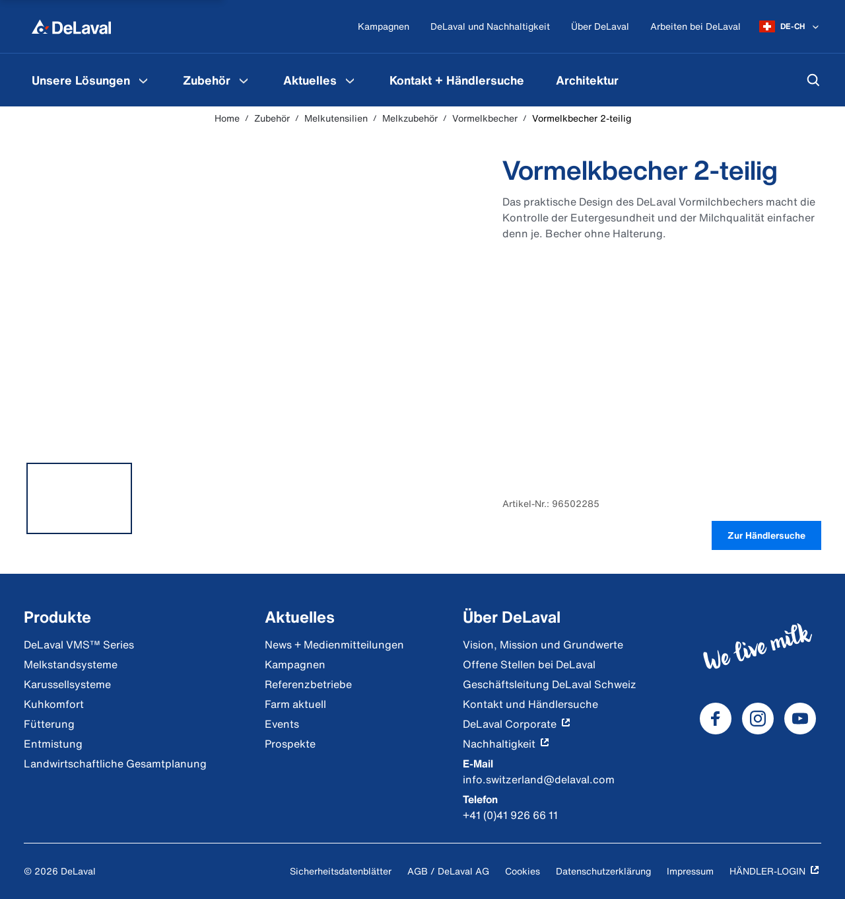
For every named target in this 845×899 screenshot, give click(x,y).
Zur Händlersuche (766, 535)
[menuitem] (91, 80)
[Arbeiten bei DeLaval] (695, 27)
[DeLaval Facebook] (715, 718)
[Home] (71, 26)
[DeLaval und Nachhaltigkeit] (490, 27)
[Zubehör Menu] (243, 80)
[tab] (79, 498)
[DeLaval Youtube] (800, 718)
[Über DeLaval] (600, 27)
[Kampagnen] (383, 27)
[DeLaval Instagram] (758, 718)
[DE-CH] (790, 26)
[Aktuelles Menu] (350, 80)
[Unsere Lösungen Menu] (143, 80)
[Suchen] (813, 80)
